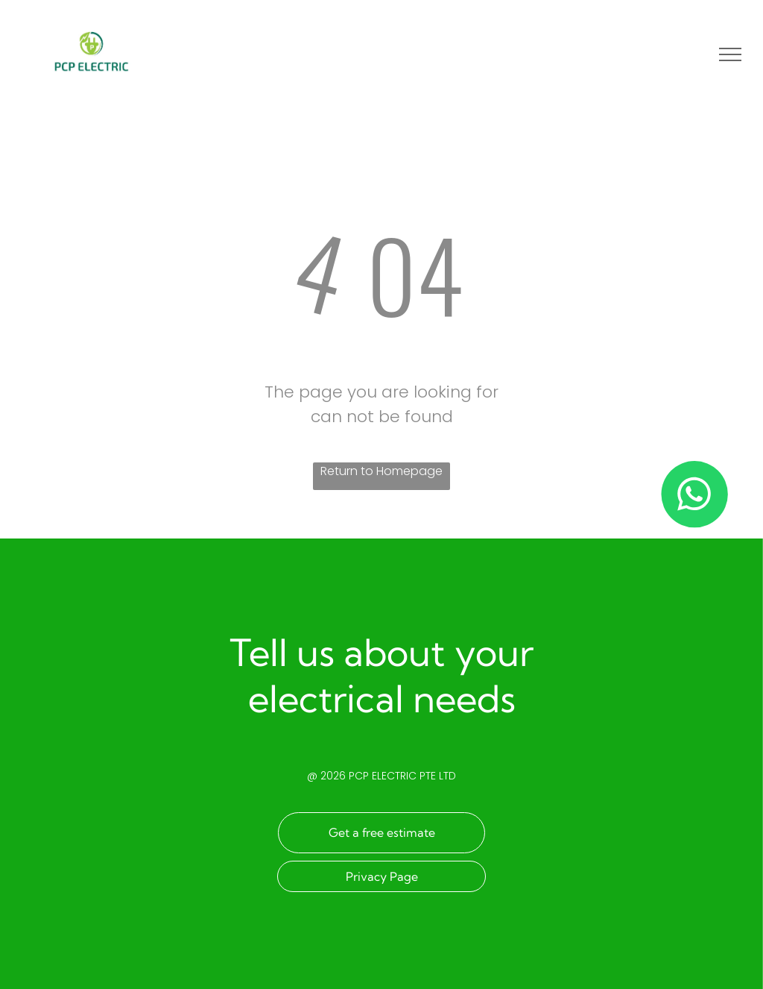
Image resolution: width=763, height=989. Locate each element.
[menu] (730, 54)
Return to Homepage (381, 471)
